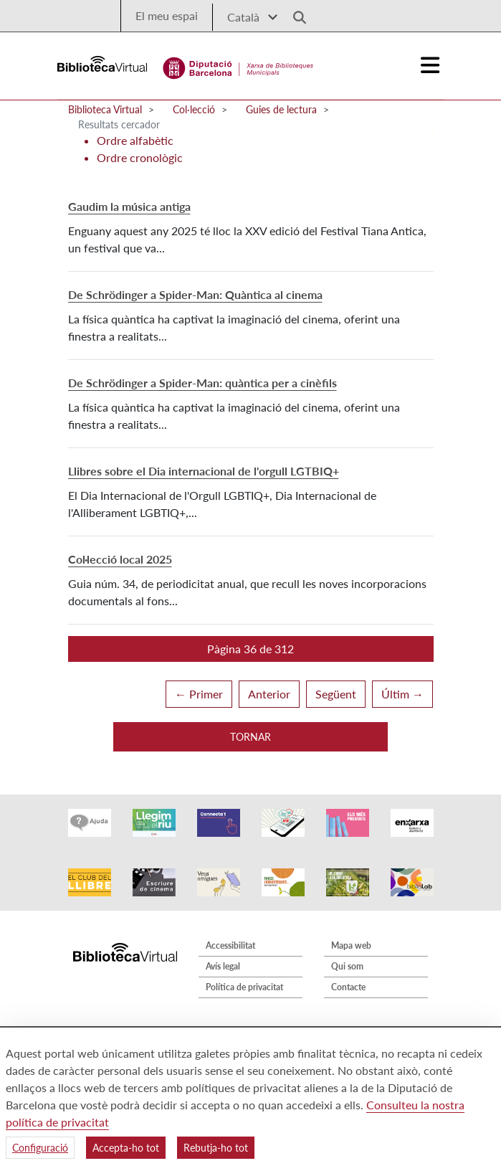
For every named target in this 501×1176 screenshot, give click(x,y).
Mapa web (351, 945)
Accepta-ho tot (125, 1148)
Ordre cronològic (140, 157)
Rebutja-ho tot (215, 1148)
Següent (335, 694)
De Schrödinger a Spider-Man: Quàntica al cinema (195, 294)
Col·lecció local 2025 (120, 559)
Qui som (347, 966)
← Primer (199, 694)
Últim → (402, 694)
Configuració (40, 1148)
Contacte (348, 987)
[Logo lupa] (294, 13)
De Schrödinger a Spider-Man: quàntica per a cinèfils (202, 382)
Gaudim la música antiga (129, 206)
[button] (251, 649)
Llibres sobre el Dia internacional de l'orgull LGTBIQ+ (203, 471)
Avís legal (223, 966)
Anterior (269, 694)
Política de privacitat (244, 987)
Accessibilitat (230, 945)
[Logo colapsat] (430, 65)
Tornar (250, 737)
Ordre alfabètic (135, 140)
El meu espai (166, 15)
